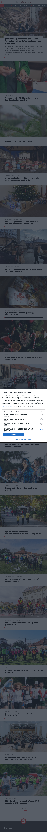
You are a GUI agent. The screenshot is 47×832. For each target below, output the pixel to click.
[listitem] (23, 412)
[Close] (44, 392)
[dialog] (23, 416)
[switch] (41, 414)
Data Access (23, 439)
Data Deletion (15, 439)
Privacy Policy (31, 439)
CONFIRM (13, 434)
